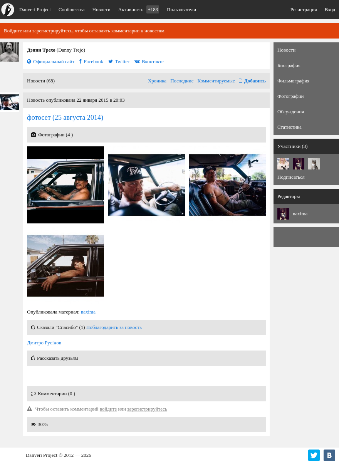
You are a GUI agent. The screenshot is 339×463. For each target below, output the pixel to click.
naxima (88, 312)
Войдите (13, 31)
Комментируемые (216, 81)
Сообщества (72, 9)
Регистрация (303, 9)
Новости (101, 9)
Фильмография (293, 81)
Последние (181, 81)
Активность (138, 9)
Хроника (157, 81)
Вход (330, 9)
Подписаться (291, 177)
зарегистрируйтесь (52, 31)
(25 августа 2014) (65, 117)
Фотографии (290, 96)
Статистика (289, 127)
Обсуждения (290, 111)
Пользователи (181, 9)
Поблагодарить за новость (114, 327)
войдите (108, 409)
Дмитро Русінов (44, 343)
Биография (288, 65)
